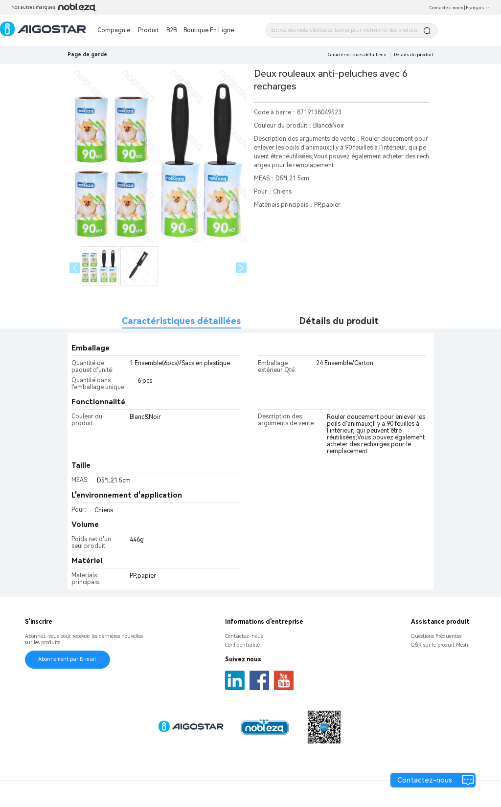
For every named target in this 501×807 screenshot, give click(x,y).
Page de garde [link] (87, 54)
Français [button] (478, 7)
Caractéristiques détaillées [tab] (181, 321)
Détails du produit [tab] (339, 321)
